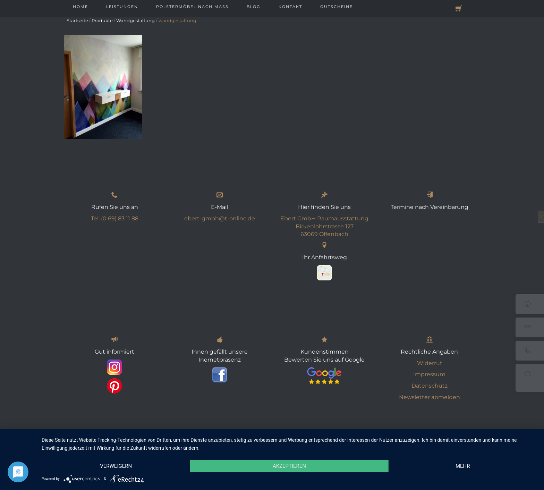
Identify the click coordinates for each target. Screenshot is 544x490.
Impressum (429, 374)
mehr (463, 466)
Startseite (77, 20)
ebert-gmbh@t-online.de (219, 219)
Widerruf (429, 363)
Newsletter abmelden (429, 397)
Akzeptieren (289, 466)
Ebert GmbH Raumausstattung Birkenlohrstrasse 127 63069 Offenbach (324, 227)
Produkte (102, 20)
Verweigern (116, 466)
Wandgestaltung (135, 20)
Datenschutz (429, 386)
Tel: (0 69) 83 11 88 (114, 219)
